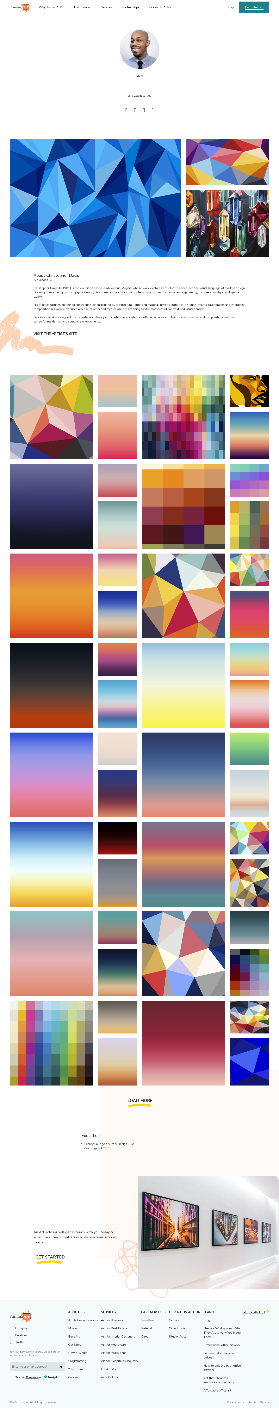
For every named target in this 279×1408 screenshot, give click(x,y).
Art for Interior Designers (118, 1336)
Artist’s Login (110, 1377)
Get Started (254, 7)
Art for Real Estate (114, 1328)
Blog (206, 1320)
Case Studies (178, 1328)
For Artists (108, 1369)
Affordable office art (217, 1390)
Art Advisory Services (83, 1320)
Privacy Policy (235, 1402)
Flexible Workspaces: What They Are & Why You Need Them (222, 1332)
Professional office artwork (221, 1345)
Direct (145, 1336)
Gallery (174, 1320)
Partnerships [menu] (131, 7)
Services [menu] (106, 7)
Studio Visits (177, 1336)
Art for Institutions (113, 1353)
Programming (77, 1361)
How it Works (77, 1353)
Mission (73, 1328)
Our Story (74, 1345)
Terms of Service (258, 1402)
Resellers (148, 1320)
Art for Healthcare (113, 1345)
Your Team (75, 1369)
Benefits (74, 1336)
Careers (73, 1377)
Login (231, 7)
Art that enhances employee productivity (218, 1380)
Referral (146, 1328)
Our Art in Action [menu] (160, 7)
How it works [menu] (81, 7)
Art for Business (112, 1320)
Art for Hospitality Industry (119, 1361)
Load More (140, 1100)
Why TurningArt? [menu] (51, 7)
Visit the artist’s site (55, 333)
